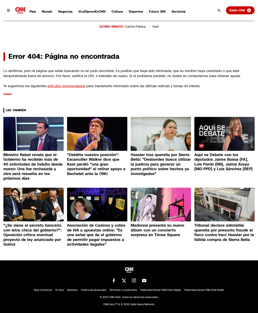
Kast (156, 26)
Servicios (178, 11)
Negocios (65, 11)
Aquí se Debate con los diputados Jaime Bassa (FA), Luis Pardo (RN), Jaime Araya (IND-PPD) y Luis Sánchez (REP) (223, 162)
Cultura (117, 11)
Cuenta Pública (135, 26)
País (33, 11)
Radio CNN (240, 10)
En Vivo (59, 290)
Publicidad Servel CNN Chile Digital (160, 290)
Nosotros (72, 290)
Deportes (136, 11)
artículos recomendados (66, 86)
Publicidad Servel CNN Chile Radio (204, 290)
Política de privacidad (93, 290)
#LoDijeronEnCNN (92, 11)
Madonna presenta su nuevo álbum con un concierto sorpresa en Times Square (157, 230)
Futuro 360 (157, 11)
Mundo (47, 11)
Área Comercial (43, 290)
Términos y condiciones (123, 290)
